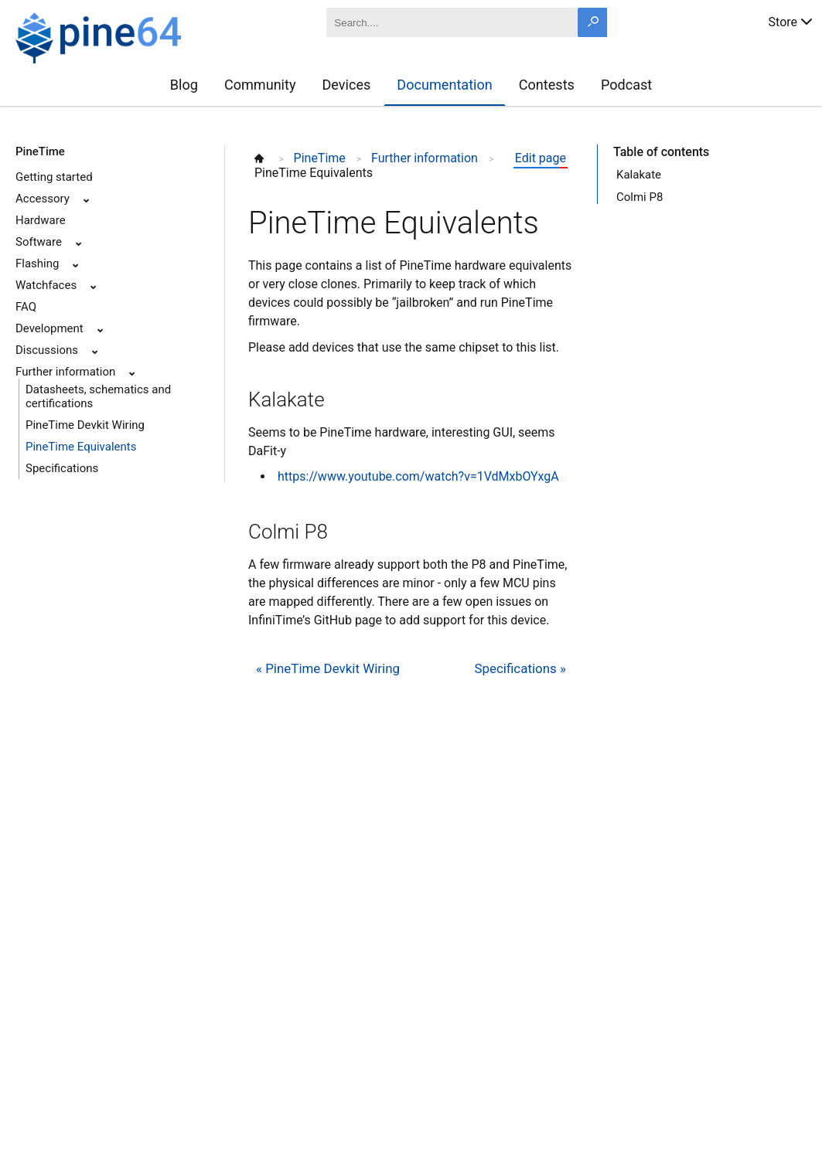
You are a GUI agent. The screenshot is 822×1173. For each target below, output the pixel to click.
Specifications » (520, 668)
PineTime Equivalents (81, 447)
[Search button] (592, 22)
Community (260, 84)
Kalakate (638, 175)
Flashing (37, 263)
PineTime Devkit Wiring (85, 425)
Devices (346, 84)
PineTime (40, 151)
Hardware (40, 220)
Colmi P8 (639, 197)
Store (791, 20)
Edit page (540, 158)
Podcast (626, 84)
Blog (184, 84)
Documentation (444, 84)
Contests (547, 84)
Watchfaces (46, 285)
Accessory (42, 199)
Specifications (62, 468)
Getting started (54, 177)
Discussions (46, 350)
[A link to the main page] (140, 35)
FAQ (25, 307)
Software (38, 242)
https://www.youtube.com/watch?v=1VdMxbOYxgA (418, 476)
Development (49, 328)
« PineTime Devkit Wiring (328, 668)
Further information (65, 372)
